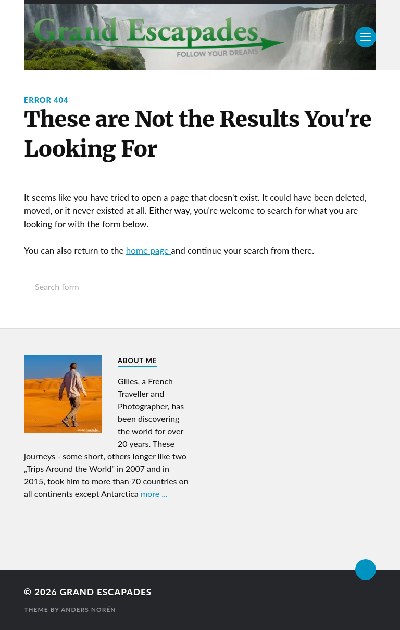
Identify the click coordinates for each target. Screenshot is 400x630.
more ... (154, 493)
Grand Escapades (106, 591)
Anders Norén (88, 609)
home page (148, 250)
